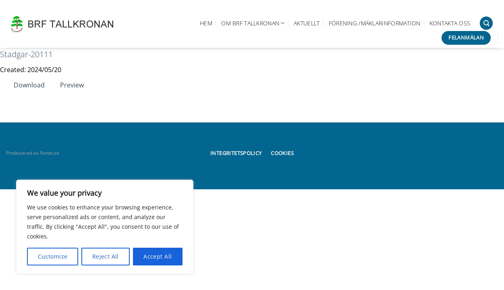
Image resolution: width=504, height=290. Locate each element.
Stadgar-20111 (26, 54)
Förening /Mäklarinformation (375, 23)
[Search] (486, 23)
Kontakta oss (449, 23)
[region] (104, 227)
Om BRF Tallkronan (252, 23)
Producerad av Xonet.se (32, 152)
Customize (53, 256)
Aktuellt (306, 23)
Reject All (105, 256)
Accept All (157, 256)
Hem (206, 23)
